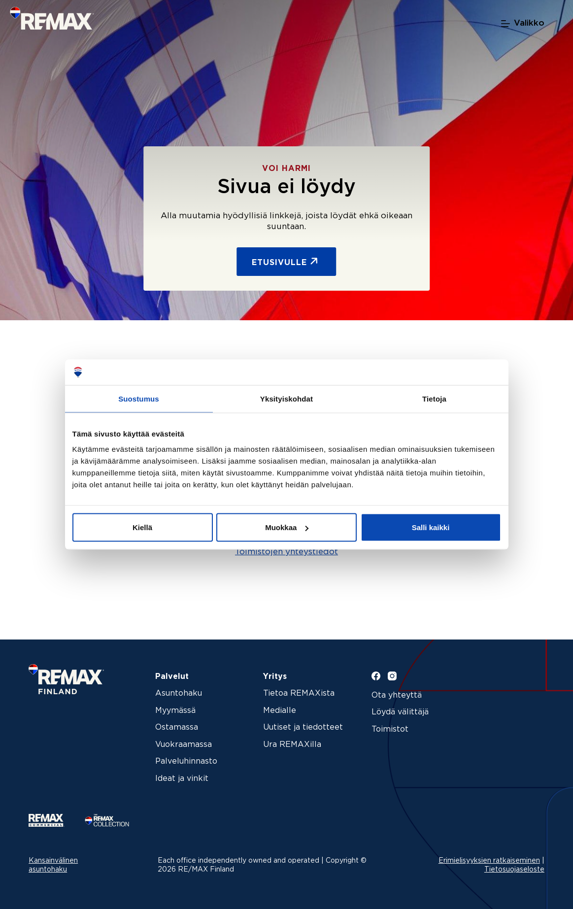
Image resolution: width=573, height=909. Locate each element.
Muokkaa (286, 527)
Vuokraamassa (183, 744)
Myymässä (175, 710)
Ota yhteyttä (396, 695)
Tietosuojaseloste (514, 870)
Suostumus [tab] (138, 398)
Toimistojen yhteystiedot (286, 552)
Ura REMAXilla (292, 744)
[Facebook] (375, 676)
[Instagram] (392, 676)
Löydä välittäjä (400, 712)
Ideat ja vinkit (181, 778)
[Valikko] (522, 23)
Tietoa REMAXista (299, 693)
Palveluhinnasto (186, 761)
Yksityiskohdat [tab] (286, 398)
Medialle (279, 710)
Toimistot (389, 729)
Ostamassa (176, 727)
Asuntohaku (178, 693)
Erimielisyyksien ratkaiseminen (489, 861)
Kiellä (142, 527)
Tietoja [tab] (434, 398)
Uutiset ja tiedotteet (303, 727)
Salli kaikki (431, 527)
